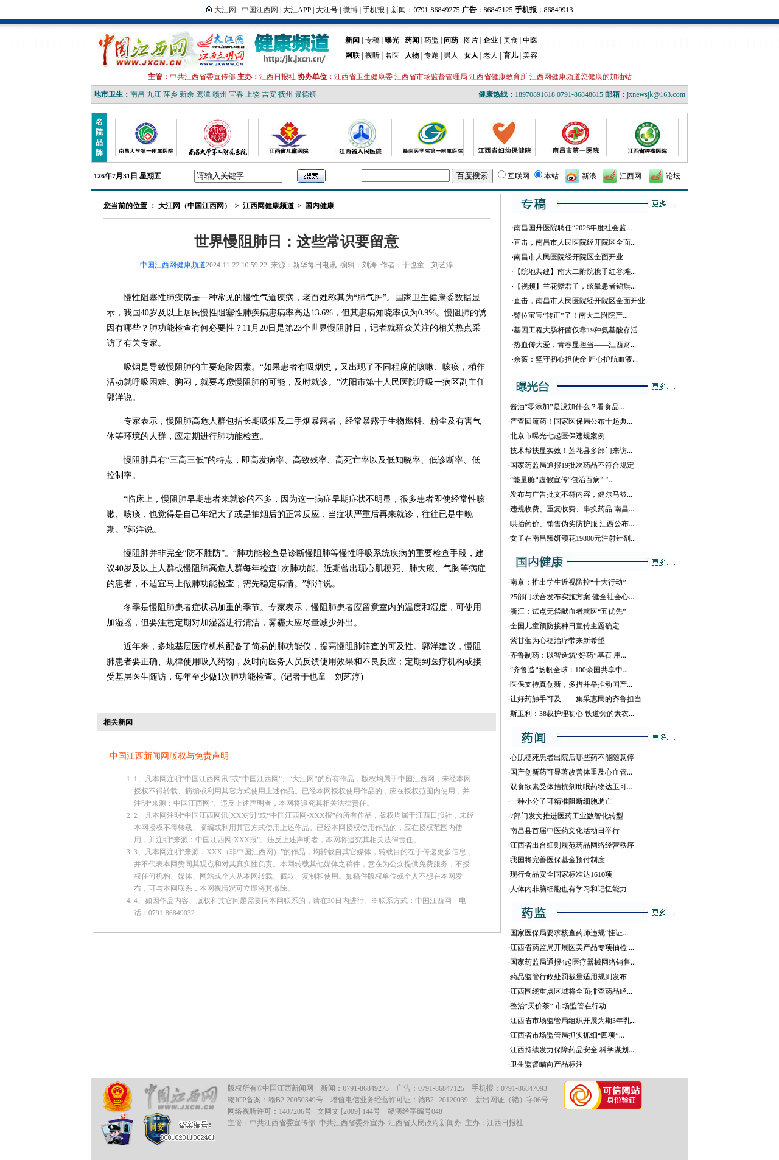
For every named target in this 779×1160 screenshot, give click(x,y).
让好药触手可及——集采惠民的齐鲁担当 (575, 699)
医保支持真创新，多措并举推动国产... (571, 684)
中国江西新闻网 (287, 1088)
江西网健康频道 (268, 206)
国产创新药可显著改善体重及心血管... (571, 772)
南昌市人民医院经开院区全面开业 (568, 257)
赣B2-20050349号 (295, 1099)
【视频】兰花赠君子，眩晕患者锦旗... (575, 286)
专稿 (372, 40)
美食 (510, 40)
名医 (392, 55)
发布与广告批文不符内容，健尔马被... (571, 494)
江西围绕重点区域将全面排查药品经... (571, 991)
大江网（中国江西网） (194, 206)
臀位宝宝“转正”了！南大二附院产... (571, 315)
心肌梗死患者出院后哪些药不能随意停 (572, 757)
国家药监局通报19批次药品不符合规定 (572, 465)
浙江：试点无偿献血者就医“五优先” (568, 611)
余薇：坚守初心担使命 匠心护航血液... (576, 359)
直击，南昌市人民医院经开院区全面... (575, 242)
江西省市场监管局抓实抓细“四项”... (567, 1035)
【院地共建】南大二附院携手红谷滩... (575, 271)
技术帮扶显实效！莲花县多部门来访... (571, 450)
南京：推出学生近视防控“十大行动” (568, 582)
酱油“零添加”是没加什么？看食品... (567, 406)
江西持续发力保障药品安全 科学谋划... (572, 1050)
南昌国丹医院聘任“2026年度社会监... (573, 227)
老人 (490, 55)
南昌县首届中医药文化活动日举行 (565, 830)
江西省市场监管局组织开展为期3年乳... (573, 1020)
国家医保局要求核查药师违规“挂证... (569, 933)
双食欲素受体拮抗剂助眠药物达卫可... (571, 786)
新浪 (589, 176)
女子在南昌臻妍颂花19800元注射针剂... (573, 538)
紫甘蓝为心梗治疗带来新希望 (557, 640)
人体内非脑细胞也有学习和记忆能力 (568, 889)
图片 (471, 40)
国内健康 (319, 206)
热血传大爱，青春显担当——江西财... (575, 344)
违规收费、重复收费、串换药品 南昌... (572, 509)
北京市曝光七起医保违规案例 (557, 436)
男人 (451, 55)
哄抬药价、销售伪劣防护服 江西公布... (572, 523)
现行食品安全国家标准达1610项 (561, 874)
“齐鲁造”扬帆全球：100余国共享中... (569, 670)
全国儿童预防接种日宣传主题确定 (565, 626)
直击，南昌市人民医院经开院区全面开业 (579, 301)
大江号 (327, 9)
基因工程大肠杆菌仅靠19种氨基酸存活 (576, 330)
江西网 (630, 176)
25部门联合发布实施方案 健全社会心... (572, 596)
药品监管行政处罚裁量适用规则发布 (568, 976)
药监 (431, 40)
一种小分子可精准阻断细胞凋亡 (561, 801)
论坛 (673, 176)
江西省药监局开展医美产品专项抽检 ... (572, 947)
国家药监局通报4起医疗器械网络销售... (573, 962)
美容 (530, 55)
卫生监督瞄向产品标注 (546, 1064)
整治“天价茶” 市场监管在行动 (558, 1006)
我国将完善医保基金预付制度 (557, 860)
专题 (431, 55)
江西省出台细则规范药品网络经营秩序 (572, 845)
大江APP (297, 9)
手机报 (374, 9)
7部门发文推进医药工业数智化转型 (566, 816)
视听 (372, 55)
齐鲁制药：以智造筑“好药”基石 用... (568, 655)
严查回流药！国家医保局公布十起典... (571, 421)
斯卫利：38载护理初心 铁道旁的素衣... (572, 713)
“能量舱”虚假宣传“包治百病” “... (562, 480)
